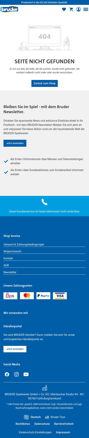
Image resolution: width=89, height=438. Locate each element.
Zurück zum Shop (45, 83)
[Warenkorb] (71, 9)
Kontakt (8, 258)
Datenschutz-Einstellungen (35, 432)
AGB (6, 265)
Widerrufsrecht (12, 251)
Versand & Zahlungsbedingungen (23, 244)
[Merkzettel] (64, 9)
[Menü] (85, 9)
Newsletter (9, 272)
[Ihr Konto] (78, 9)
